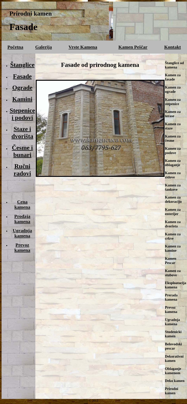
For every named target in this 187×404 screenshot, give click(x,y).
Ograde (22, 87)
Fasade (22, 76)
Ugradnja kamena (22, 233)
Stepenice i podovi (22, 114)
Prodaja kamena (22, 219)
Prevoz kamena (22, 247)
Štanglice (22, 64)
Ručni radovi (22, 170)
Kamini (22, 99)
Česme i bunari (22, 151)
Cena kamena (22, 204)
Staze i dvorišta (22, 132)
